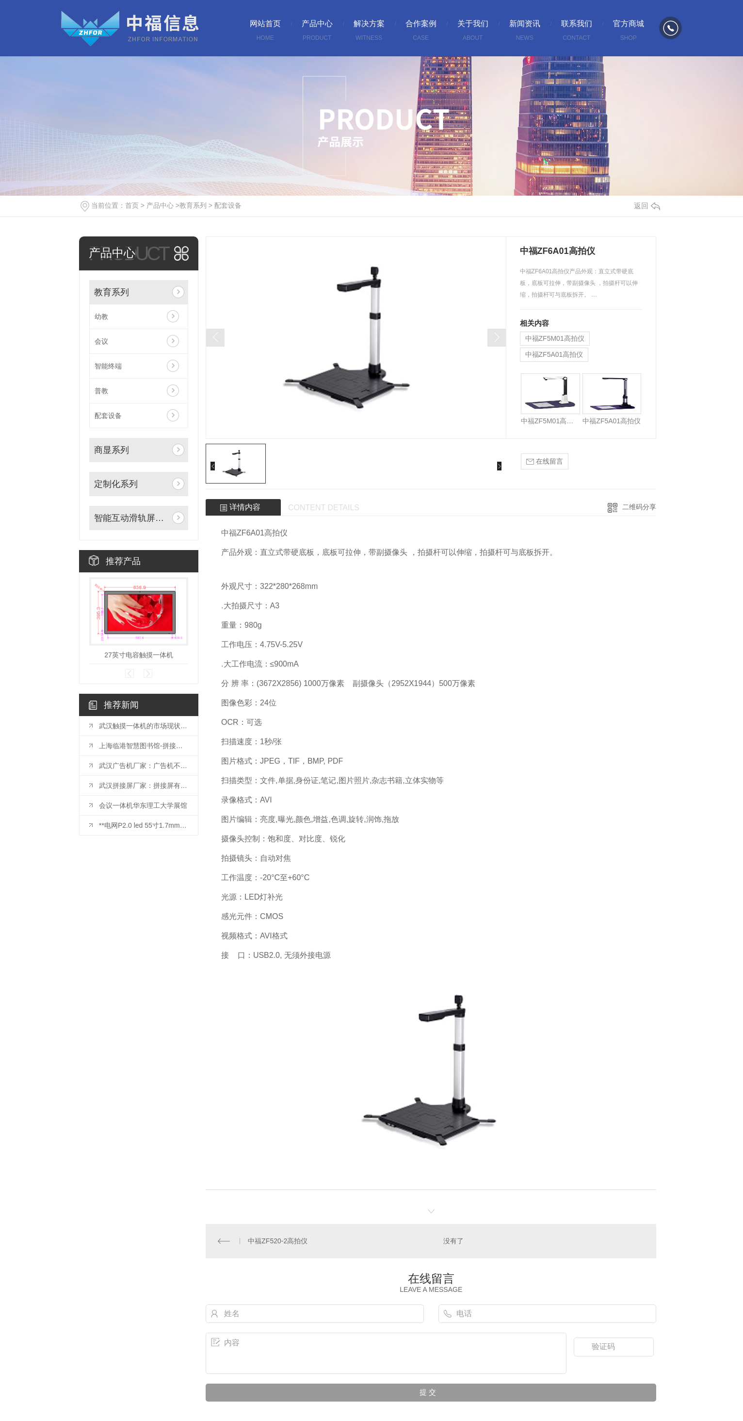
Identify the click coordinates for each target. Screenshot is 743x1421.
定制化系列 (116, 484)
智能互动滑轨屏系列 (131, 518)
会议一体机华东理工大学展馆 (143, 805)
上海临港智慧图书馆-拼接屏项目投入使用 (143, 746)
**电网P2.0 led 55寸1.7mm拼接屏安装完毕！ (143, 825)
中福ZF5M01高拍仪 (554, 338)
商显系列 (111, 450)
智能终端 (108, 366)
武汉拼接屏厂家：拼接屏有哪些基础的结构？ (143, 785)
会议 (101, 341)
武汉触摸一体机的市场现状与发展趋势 (143, 726)
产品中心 (160, 205)
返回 (647, 205)
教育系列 (193, 205)
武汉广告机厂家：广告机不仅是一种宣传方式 (143, 765)
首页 (132, 205)
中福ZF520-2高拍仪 (277, 1241)
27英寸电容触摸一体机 (138, 655)
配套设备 (228, 205)
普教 (101, 391)
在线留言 (544, 461)
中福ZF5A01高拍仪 (554, 354)
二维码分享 (639, 507)
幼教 (101, 316)
